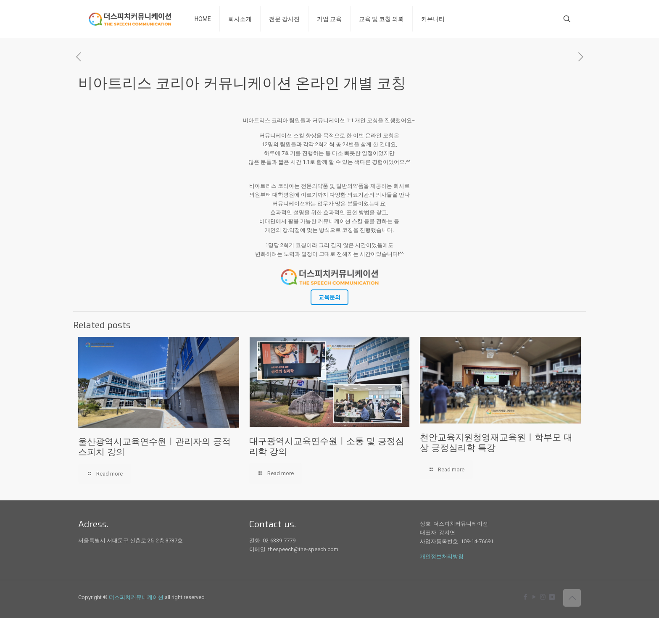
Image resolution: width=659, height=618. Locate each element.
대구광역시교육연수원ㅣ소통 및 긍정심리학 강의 (326, 446)
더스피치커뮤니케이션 (136, 597)
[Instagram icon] (543, 597)
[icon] (551, 597)
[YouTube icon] (534, 597)
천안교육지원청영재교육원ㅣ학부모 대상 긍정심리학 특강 (496, 442)
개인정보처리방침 (442, 556)
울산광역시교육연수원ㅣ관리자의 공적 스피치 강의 (154, 447)
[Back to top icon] (572, 598)
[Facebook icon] (525, 597)
